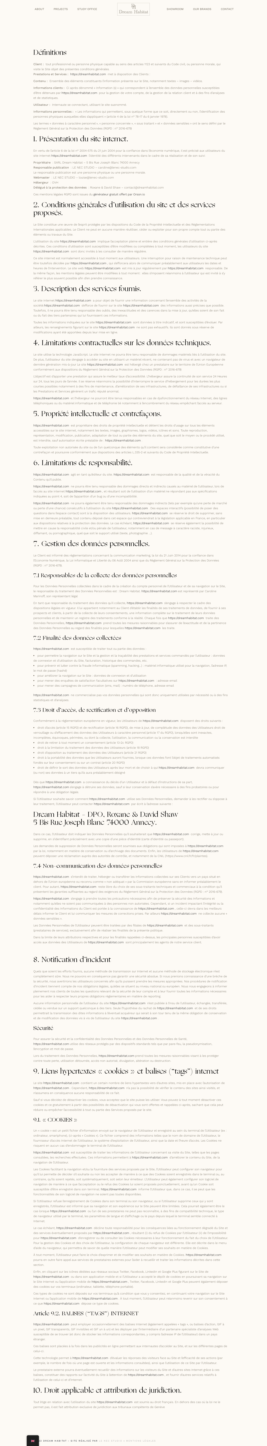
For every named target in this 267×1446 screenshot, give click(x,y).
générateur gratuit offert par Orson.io (119, 194)
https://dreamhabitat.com (88, 74)
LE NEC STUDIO (110, 1441)
